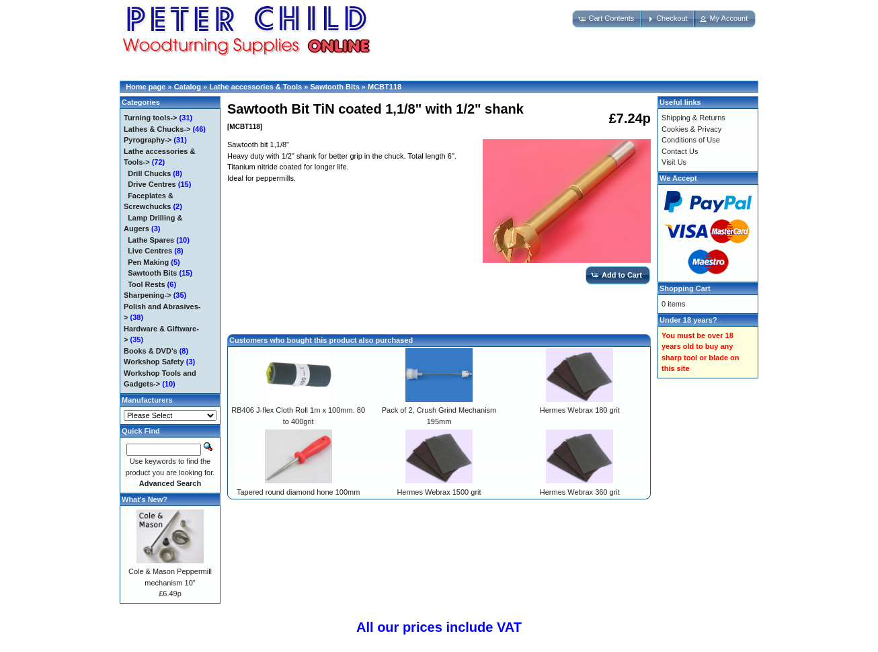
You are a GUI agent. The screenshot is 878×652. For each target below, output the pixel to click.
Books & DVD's (150, 351)
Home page (145, 87)
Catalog (187, 87)
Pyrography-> (147, 140)
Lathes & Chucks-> (157, 129)
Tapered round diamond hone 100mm (298, 492)
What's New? (144, 499)
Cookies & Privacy (691, 129)
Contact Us (680, 151)
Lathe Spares (151, 240)
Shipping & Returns (693, 118)
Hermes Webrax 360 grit (580, 492)
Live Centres (150, 251)
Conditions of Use (691, 140)
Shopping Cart (685, 288)
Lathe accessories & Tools (255, 87)
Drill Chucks (149, 173)
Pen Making (148, 262)
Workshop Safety (154, 362)
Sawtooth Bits (334, 87)
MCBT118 (384, 87)
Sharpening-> (147, 295)
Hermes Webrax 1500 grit (439, 492)
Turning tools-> (150, 118)
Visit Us (674, 162)
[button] (607, 19)
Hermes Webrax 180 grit (580, 410)
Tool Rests (146, 284)
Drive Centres (152, 184)
